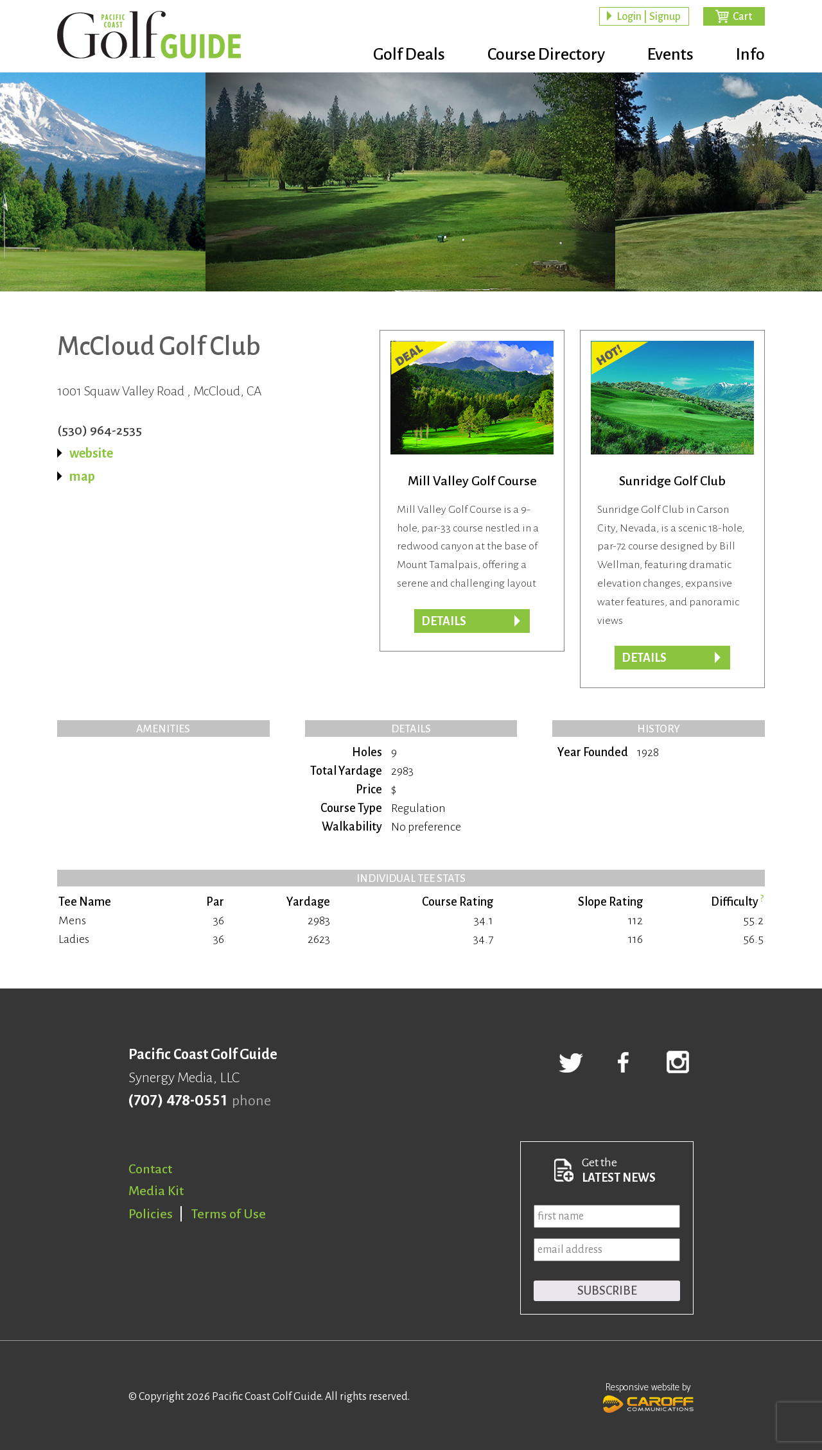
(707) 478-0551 (177, 1101)
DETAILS (443, 621)
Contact (150, 1169)
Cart (742, 16)
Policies (150, 1214)
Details (644, 658)
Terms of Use (228, 1214)
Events (670, 55)
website (91, 453)
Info (750, 55)
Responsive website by (648, 1396)
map (82, 476)
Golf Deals (409, 55)
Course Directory (546, 55)
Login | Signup (648, 16)
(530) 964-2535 (99, 430)
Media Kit (156, 1191)
